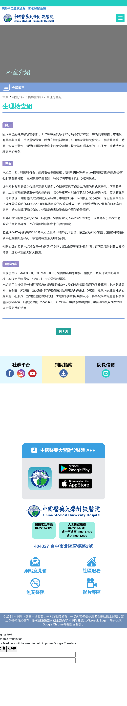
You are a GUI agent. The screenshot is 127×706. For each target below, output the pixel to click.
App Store (75, 484)
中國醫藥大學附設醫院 (63, 511)
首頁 (5, 97)
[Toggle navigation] (120, 18)
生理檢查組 (54, 97)
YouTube (32, 373)
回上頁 (63, 331)
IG (21, 373)
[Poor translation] (12, 649)
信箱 (106, 373)
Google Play (75, 469)
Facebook (10, 373)
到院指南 (63, 373)
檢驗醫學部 (35, 97)
